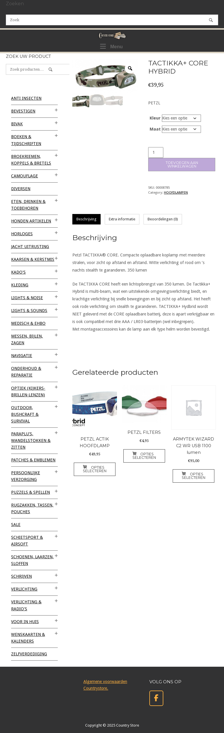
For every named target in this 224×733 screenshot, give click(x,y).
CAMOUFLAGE (24, 176)
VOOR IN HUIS (25, 621)
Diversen (20, 188)
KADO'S (18, 272)
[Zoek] (211, 20)
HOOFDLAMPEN (176, 192)
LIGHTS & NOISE (27, 297)
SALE (15, 524)
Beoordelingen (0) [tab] (163, 219)
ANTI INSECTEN (26, 98)
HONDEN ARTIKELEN (31, 221)
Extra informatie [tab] (122, 219)
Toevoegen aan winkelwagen (182, 164)
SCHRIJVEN (21, 576)
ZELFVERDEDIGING (29, 654)
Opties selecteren (94, 469)
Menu (111, 46)
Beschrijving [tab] (86, 219)
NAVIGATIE (21, 355)
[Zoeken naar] (112, 20)
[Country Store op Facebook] (156, 698)
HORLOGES (22, 233)
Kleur (155, 118)
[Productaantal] (155, 152)
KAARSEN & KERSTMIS (32, 259)
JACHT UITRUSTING (30, 246)
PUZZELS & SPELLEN (30, 492)
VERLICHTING (24, 589)
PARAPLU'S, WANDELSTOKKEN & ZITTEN (30, 440)
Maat (155, 129)
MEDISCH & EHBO (28, 323)
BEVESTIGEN (23, 111)
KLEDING (19, 285)
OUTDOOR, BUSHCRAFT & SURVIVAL (24, 414)
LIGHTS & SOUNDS (29, 310)
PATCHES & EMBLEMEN (33, 460)
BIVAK (17, 124)
